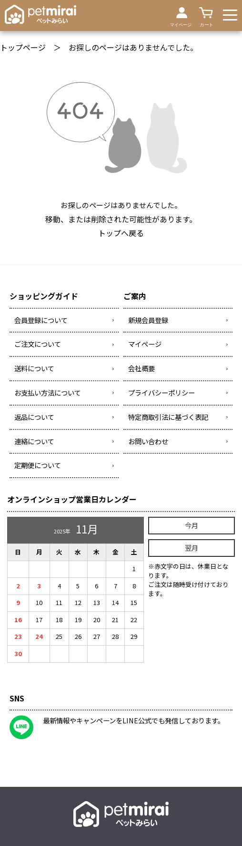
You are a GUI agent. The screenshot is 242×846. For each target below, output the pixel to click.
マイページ (144, 344)
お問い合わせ (148, 441)
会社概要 (141, 368)
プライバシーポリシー (161, 392)
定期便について (37, 465)
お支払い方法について (47, 392)
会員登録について (41, 320)
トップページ (23, 47)
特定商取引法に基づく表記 (168, 417)
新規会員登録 (148, 320)
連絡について (34, 441)
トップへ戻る (121, 233)
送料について (34, 368)
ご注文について (37, 344)
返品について (34, 417)
